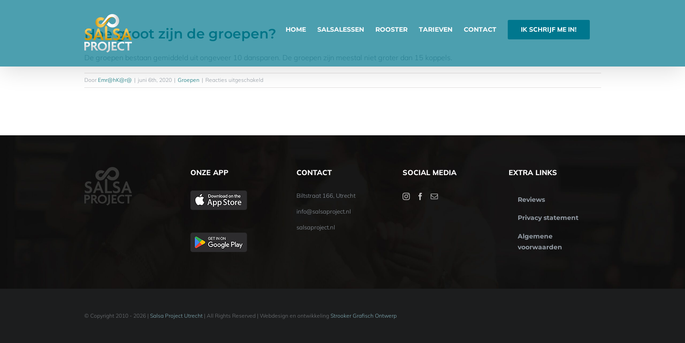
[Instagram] (406, 196)
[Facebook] (420, 196)
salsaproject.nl (315, 227)
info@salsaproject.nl (323, 211)
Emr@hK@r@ (115, 79)
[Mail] (434, 196)
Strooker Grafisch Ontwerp (363, 315)
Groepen (188, 79)
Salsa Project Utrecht (176, 315)
